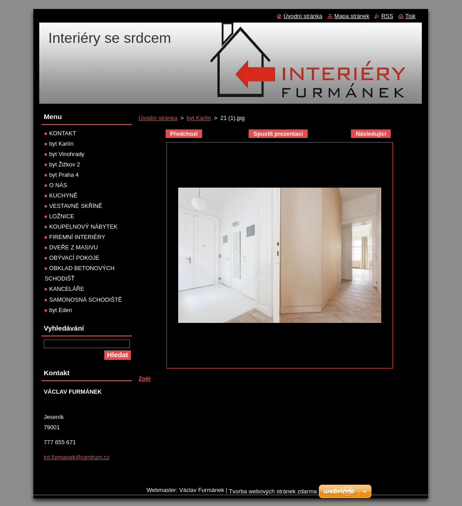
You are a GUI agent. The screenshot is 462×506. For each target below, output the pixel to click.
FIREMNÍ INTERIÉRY (77, 237)
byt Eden (60, 310)
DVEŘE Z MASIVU (73, 247)
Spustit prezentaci (278, 133)
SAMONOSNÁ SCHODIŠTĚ (85, 299)
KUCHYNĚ (63, 195)
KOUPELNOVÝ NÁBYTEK (83, 226)
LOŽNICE (61, 216)
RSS (387, 16)
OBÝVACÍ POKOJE (74, 257)
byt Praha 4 (64, 174)
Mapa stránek (352, 16)
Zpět (145, 378)
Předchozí (184, 133)
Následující (371, 133)
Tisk (410, 16)
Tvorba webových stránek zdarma (273, 493)
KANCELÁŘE (66, 288)
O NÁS (58, 185)
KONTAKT (62, 133)
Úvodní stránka (158, 118)
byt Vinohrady (66, 154)
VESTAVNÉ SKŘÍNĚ (75, 205)
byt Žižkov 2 (64, 164)
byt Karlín (199, 118)
